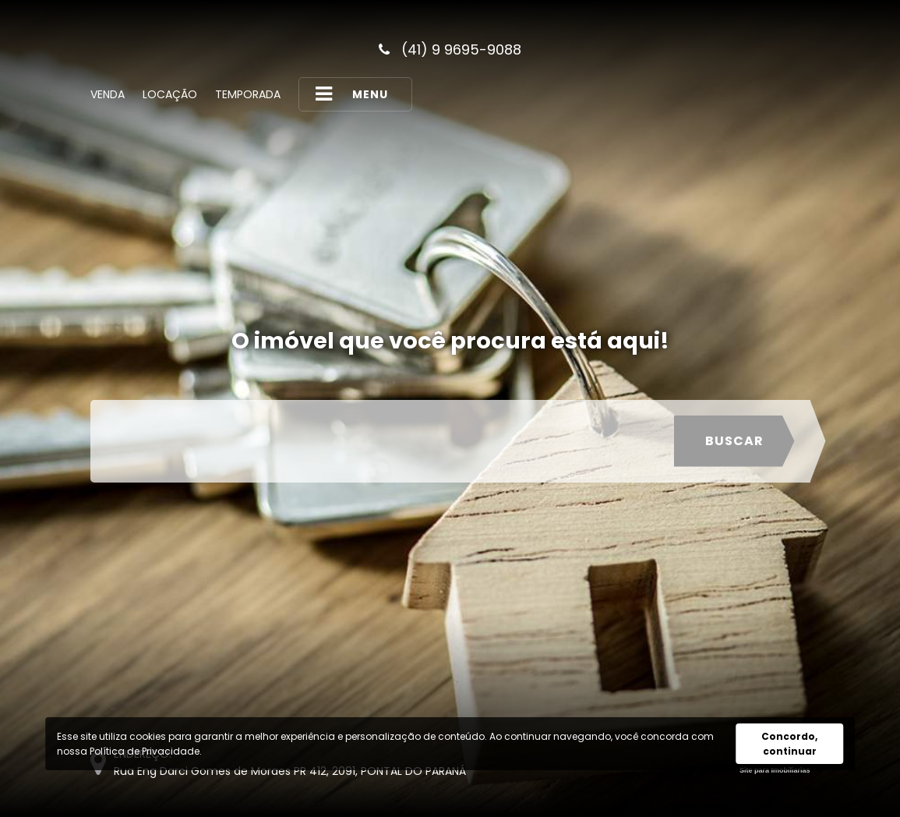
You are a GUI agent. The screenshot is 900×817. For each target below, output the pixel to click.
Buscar (734, 441)
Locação (170, 94)
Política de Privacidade (144, 751)
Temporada (248, 94)
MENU (351, 94)
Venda (107, 94)
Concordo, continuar (789, 744)
